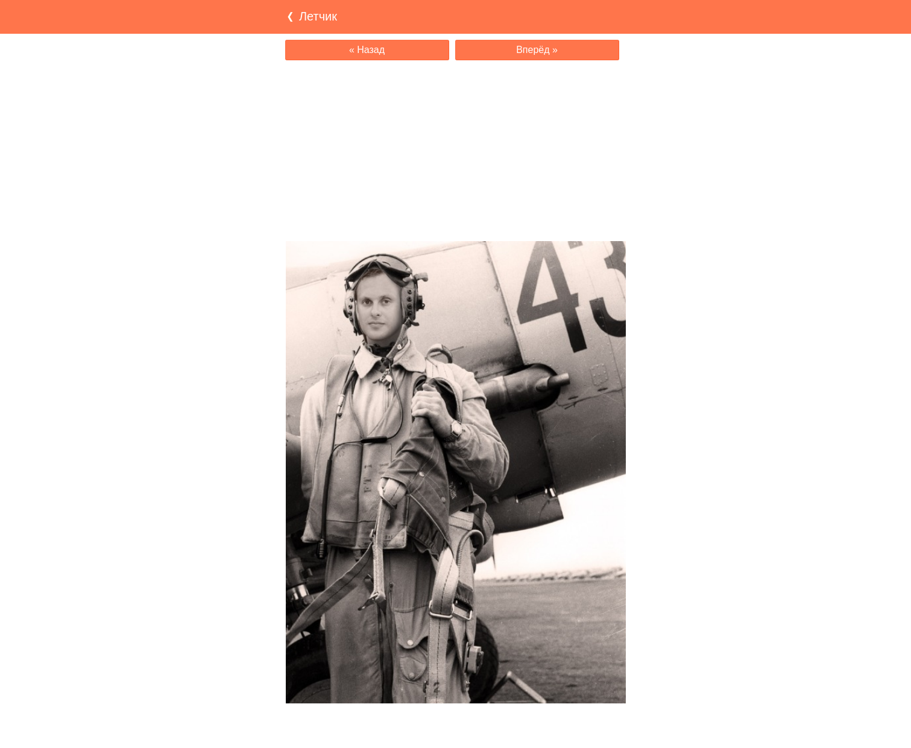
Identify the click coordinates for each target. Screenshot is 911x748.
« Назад (367, 50)
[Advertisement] (456, 150)
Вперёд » (537, 50)
